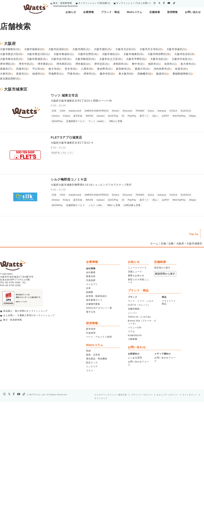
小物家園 (132, 339)
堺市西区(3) (63, 64)
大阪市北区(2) (158, 59)
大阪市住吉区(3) (184, 54)
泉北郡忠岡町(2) (9, 78)
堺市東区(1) (45, 64)
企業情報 (88, 12)
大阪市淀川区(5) (60, 59)
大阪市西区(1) (80, 49)
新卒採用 (90, 329)
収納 (88, 350)
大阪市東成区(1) (63, 54)
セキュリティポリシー (167, 395)
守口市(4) (38, 68)
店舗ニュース (135, 271)
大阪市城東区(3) (133, 54)
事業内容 (90, 276)
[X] (9, 394)
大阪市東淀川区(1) (38, 54)
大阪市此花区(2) (58, 49)
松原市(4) (181, 68)
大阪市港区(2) (102, 49)
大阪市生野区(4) (87, 54)
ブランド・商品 (110, 12)
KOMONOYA (135, 335)
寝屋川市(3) (142, 68)
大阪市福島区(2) (34, 49)
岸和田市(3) (120, 64)
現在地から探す (162, 267)
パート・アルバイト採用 (99, 337)
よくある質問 (135, 357)
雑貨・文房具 (93, 354)
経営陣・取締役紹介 (96, 296)
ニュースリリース (137, 267)
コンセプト (92, 284)
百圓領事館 (134, 309)
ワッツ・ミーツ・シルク (141, 301)
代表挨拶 (90, 280)
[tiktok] (174, 3)
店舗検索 (154, 12)
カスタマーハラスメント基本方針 (110, 395)
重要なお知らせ (136, 275)
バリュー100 (134, 327)
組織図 (89, 292)
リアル (131, 331)
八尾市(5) (86, 68)
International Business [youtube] (65, 6)
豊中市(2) (137, 64)
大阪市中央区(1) (181, 59)
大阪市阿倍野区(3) (159, 54)
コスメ (89, 370)
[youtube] (169, 3)
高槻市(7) (5, 68)
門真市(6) (73, 73)
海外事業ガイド (94, 300)
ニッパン (132, 313)
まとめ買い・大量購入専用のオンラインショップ (29, 315)
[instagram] (155, 3)
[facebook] (164, 3)
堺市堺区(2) (7, 64)
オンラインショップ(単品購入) (94, 3)
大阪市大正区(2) (125, 49)
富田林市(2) (123, 68)
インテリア (92, 366)
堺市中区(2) (26, 64)
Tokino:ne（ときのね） (140, 316)
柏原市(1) (38, 73)
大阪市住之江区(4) (110, 59)
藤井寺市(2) (107, 73)
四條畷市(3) (144, 73)
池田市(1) (153, 64)
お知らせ (70, 12)
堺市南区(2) (82, 64)
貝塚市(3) (22, 68)
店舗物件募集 (93, 304)
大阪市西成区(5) (36, 59)
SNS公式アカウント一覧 (99, 308)
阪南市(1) (162, 73)
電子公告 (90, 312)
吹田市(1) (170, 64)
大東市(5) (5, 73)
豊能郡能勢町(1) (182, 73)
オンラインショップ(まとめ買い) (133, 3)
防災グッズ (92, 362)
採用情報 (172, 12)
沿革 (88, 288)
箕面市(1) (22, 73)
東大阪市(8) (126, 73)
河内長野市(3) (162, 68)
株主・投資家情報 (62, 3)
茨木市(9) (70, 68)
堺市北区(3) (101, 64)
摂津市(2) (89, 73)
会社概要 (90, 272)
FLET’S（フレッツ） (139, 305)
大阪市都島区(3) (9, 49)
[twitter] (159, 3)
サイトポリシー (190, 395)
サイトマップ (100, 398)
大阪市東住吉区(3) (11, 59)
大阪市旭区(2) (110, 54)
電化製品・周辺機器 (96, 358)
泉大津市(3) (187, 64)
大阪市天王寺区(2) (151, 49)
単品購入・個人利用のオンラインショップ (25, 311)
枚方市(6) (54, 68)
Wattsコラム (134, 12)
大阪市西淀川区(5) (11, 54)
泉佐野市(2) (104, 68)
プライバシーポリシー (142, 395)
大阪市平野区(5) (135, 59)
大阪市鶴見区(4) (85, 59)
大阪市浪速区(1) (176, 49)
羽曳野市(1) (56, 73)
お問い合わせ (193, 12)
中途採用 (90, 333)
